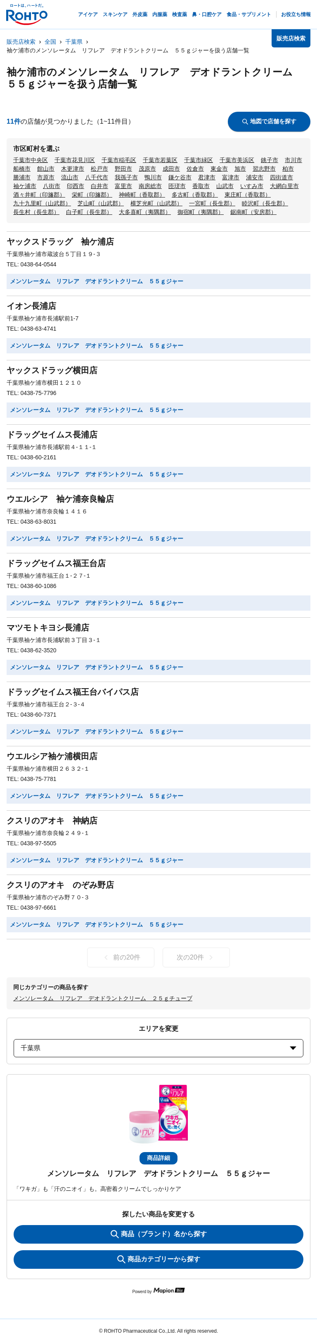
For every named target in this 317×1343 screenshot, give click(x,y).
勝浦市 (22, 177)
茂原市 (147, 168)
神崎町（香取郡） (142, 194)
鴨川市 (153, 177)
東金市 (219, 168)
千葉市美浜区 (237, 160)
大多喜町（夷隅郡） (145, 212)
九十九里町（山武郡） (42, 203)
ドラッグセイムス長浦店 (52, 434)
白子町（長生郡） (89, 212)
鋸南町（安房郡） (253, 212)
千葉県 (74, 41)
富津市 (230, 177)
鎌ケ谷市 (180, 177)
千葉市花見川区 (74, 160)
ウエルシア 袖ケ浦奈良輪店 (60, 498)
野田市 (123, 168)
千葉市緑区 (198, 160)
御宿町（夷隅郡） (200, 212)
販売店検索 (21, 41)
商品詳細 (158, 1158)
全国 (50, 41)
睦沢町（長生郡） (265, 203)
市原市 (45, 177)
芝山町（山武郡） (101, 203)
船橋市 (22, 168)
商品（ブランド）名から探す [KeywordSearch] (159, 1234)
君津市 (206, 177)
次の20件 (196, 957)
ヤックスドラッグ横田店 (52, 370)
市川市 (293, 160)
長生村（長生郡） (36, 212)
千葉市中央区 (30, 160)
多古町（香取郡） (195, 194)
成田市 (171, 168)
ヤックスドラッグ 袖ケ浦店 (60, 241)
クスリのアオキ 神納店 (52, 820)
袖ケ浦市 (24, 186)
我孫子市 (126, 177)
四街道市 (281, 177)
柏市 (288, 168)
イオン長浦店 (31, 305)
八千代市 (96, 177)
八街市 (51, 186)
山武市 (225, 186)
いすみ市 (251, 186)
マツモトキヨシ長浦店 (48, 627)
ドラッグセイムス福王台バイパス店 (73, 691)
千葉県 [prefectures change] (158, 1047)
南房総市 (150, 186)
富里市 (123, 186)
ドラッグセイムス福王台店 (56, 563)
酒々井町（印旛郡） (39, 194)
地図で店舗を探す (269, 121)
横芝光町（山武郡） (156, 203)
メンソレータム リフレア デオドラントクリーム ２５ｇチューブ (102, 998)
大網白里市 (284, 186)
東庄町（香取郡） (248, 194)
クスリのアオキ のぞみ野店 (60, 884)
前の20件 (120, 957)
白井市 (99, 186)
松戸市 (99, 168)
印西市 (75, 186)
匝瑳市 (177, 186)
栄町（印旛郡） (92, 194)
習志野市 (264, 168)
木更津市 (72, 168)
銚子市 (269, 160)
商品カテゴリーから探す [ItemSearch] (158, 1259)
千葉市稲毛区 (119, 160)
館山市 (45, 168)
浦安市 (254, 177)
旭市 (240, 168)
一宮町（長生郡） (212, 203)
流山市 (69, 177)
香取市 (201, 186)
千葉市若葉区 (160, 160)
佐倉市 (195, 168)
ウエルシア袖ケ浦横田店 (52, 756)
